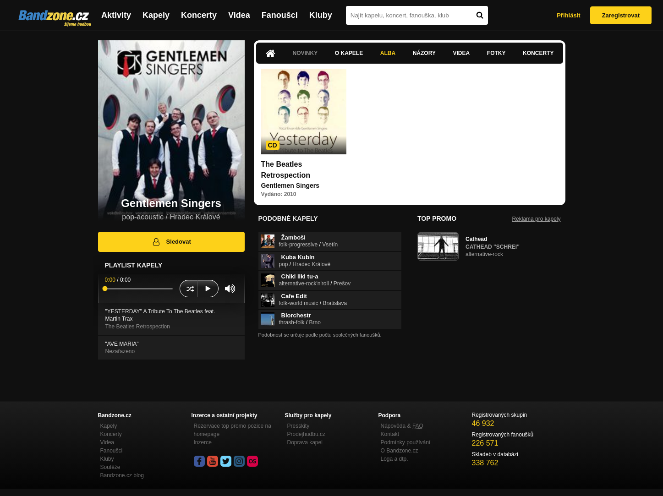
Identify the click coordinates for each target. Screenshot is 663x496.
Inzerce (203, 442)
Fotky (496, 53)
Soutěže (110, 467)
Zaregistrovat (621, 15)
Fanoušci (280, 15)
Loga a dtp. (394, 459)
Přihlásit (568, 15)
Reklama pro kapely (536, 219)
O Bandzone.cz (399, 450)
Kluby (320, 15)
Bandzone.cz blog (122, 475)
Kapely (156, 15)
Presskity (298, 426)
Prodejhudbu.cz (306, 434)
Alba (387, 53)
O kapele (349, 53)
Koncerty (199, 15)
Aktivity (116, 15)
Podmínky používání (406, 442)
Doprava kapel (305, 442)
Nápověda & (402, 426)
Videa (239, 15)
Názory (424, 53)
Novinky (305, 53)
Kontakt (390, 434)
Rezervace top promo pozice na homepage (232, 430)
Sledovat (171, 242)
